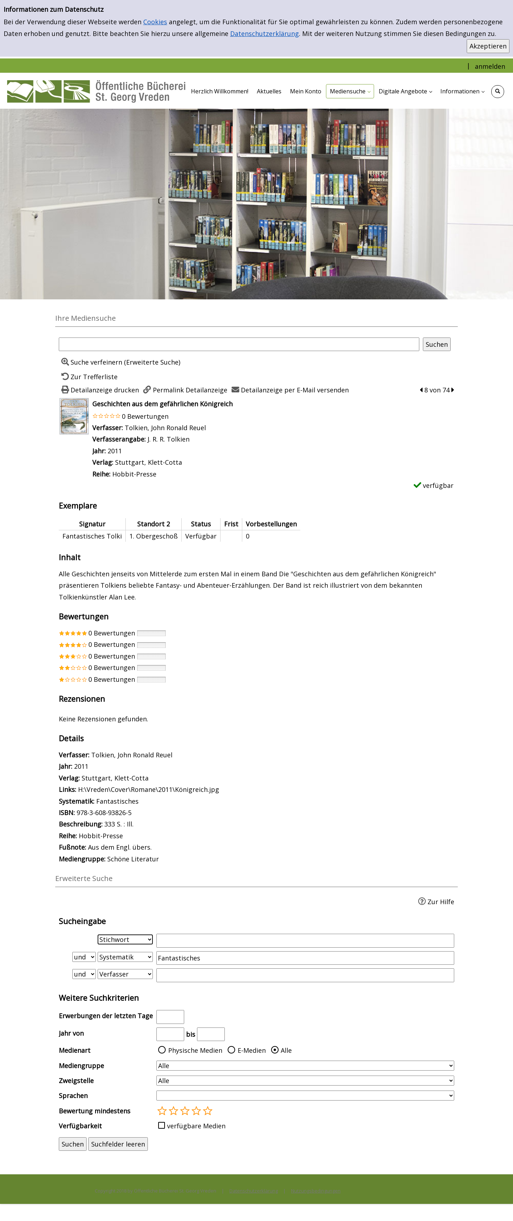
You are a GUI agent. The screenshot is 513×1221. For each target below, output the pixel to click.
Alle (286, 1050)
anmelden (490, 66)
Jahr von (71, 1033)
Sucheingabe (82, 921)
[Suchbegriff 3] (305, 975)
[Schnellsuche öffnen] (497, 91)
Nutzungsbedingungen (316, 1190)
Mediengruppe (81, 1065)
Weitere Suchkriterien (99, 998)
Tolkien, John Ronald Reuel (165, 427)
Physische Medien (195, 1050)
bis (190, 1034)
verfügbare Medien (196, 1126)
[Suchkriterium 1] (125, 939)
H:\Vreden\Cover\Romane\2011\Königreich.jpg (148, 789)
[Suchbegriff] (239, 344)
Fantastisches (117, 801)
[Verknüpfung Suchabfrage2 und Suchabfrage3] (84, 974)
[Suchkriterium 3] (125, 974)
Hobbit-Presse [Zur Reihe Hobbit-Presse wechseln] (134, 474)
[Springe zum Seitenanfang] (496, 1204)
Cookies (155, 21)
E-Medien (252, 1050)
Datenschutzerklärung (264, 33)
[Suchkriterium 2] (125, 957)
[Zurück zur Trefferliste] (88, 376)
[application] (350, 91)
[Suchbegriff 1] (305, 940)
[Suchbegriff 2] (305, 958)
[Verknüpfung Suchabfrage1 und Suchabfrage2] (84, 957)
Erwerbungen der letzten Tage (106, 1015)
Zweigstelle (76, 1080)
